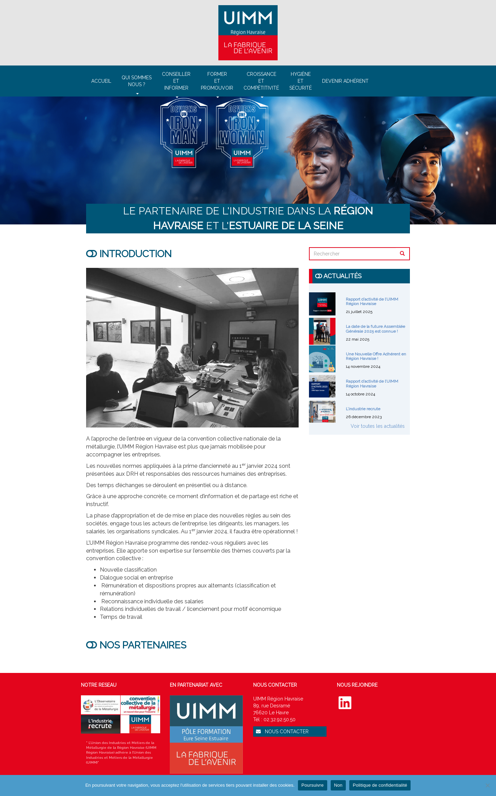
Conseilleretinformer (176, 84)
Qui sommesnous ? (137, 84)
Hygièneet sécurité (300, 81)
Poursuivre (312, 785)
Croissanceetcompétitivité (261, 84)
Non (338, 785)
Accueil (101, 81)
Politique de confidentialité (380, 785)
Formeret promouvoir (217, 84)
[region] (248, 160)
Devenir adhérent (345, 81)
